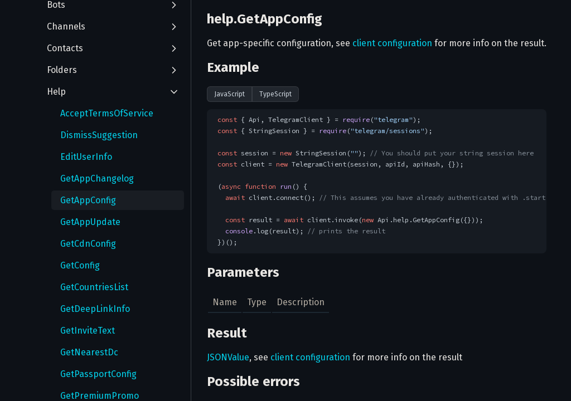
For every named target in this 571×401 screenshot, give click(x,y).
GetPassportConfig (98, 374)
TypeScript (275, 94)
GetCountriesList (94, 287)
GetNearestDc (89, 352)
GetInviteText (87, 330)
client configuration (392, 43)
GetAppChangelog (97, 178)
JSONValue (228, 357)
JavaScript (229, 94)
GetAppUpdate (90, 222)
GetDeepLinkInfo (95, 309)
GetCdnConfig (88, 243)
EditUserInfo (86, 156)
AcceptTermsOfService (106, 113)
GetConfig (80, 265)
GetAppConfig (88, 200)
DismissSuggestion (99, 135)
